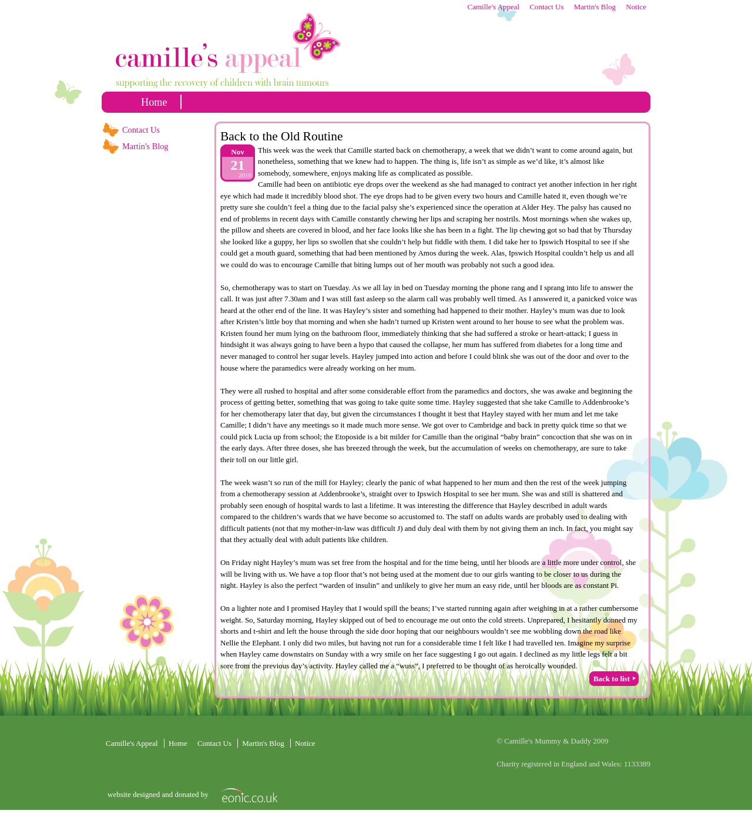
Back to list (611, 678)
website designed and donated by (159, 794)
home (154, 102)
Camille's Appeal (493, 6)
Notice (636, 6)
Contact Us (546, 6)
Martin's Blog (595, 6)
